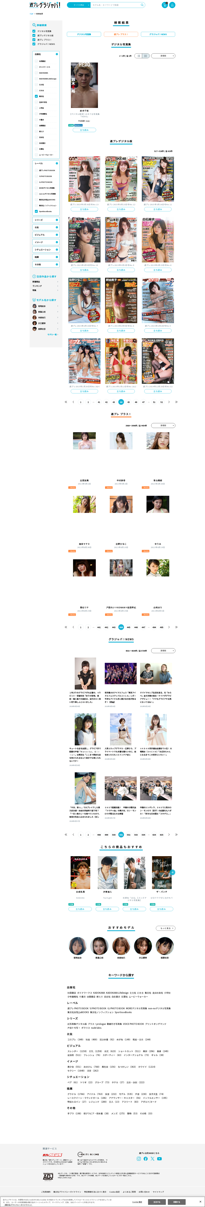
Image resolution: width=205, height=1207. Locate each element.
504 (143, 834)
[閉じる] (200, 1201)
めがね (123, 1039)
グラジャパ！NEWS (46, 44)
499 (106, 834)
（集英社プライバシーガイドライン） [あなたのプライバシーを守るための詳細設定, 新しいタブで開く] (18, 1205)
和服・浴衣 (141, 1039)
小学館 (41, 108)
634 (154, 834)
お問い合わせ (144, 1192)
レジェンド (98, 1101)
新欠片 (41, 131)
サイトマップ (158, 1192)
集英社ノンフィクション (47, 205)
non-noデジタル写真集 (47, 194)
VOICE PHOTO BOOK (133, 1023)
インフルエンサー (155, 1097)
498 (99, 834)
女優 (110, 1093)
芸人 (114, 1101)
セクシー (165, 1066)
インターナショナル (136, 1055)
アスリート (130, 1101)
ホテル (118, 1082)
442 (106, 627)
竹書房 (41, 120)
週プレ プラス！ (44, 39)
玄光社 (41, 84)
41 (99, 402)
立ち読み (84, 130)
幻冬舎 (41, 90)
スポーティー (112, 1055)
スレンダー (77, 1051)
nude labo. (96, 1027)
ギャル (157, 1055)
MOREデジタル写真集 (47, 188)
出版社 (38, 54)
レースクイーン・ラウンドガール (87, 1097)
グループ (102, 1082)
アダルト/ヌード (148, 1101)
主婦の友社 (43, 102)
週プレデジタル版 (45, 35)
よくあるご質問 (129, 1192)
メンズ (118, 1113)
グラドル (76, 1093)
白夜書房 (42, 143)
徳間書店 (42, 125)
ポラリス (85, 1027)
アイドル (95, 1093)
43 (114, 402)
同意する (176, 1202)
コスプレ (75, 1039)
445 (128, 627)
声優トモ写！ (73, 1027)
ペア (73, 1082)
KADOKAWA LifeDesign (47, 79)
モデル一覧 (52, 334)
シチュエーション (43, 249)
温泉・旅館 (135, 1082)
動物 (132, 1113)
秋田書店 (42, 61)
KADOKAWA (43, 73)
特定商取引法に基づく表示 (95, 1192)
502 (128, 834)
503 (136, 834)
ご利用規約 (46, 1192)
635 (161, 834)
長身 (161, 1051)
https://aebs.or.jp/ (64, 1177)
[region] (102, 1202)
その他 (38, 264)
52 (161, 402)
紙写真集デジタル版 (77, 1023)
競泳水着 (107, 1039)
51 (154, 402)
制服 (91, 1039)
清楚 (73, 1070)
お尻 (110, 1051)
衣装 (37, 227)
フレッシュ (92, 1055)
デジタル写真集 (44, 31)
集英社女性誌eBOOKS (47, 199)
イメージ (39, 242)
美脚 (148, 1051)
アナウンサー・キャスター (125, 1097)
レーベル (39, 163)
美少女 (74, 1066)
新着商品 (36, 281)
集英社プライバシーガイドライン (67, 1192)
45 (128, 402)
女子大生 (155, 1093)
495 (161, 627)
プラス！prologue (96, 1023)
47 (143, 402)
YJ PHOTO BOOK (45, 176)
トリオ (87, 1082)
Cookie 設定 (114, 1192)
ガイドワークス (44, 67)
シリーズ (39, 219)
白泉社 (41, 137)
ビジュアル (40, 234)
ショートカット (129, 1051)
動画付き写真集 (113, 1023)
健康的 (74, 1055)
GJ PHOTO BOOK (45, 182)
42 (106, 402)
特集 (34, 290)
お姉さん (91, 1066)
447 (143, 627)
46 (136, 402)
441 (99, 627)
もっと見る (166, 928)
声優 (140, 1093)
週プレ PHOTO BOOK (47, 170)
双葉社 (41, 149)
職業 (37, 257)
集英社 (41, 96)
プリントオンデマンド (154, 1023)
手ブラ (74, 1113)
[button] (172, 873)
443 (114, 627)
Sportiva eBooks (45, 211)
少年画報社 (43, 114)
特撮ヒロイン (77, 1101)
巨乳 (96, 1051)
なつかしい (126, 1066)
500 (114, 834)
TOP (31, 14)
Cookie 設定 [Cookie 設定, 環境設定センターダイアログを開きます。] (137, 1202)
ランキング (37, 286)
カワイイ (146, 1066)
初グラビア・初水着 (96, 1113)
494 (154, 627)
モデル (125, 1093)
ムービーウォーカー (46, 155)
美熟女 (108, 1066)
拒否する (157, 1202)
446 (136, 627)
